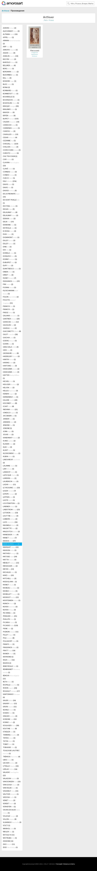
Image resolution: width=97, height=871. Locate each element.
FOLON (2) (11, 297)
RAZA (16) (9, 660)
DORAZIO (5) (10, 256)
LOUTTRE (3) (10, 516)
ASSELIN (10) (10, 56)
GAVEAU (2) (10, 328)
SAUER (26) (9, 700)
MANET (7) (10, 538)
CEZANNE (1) (9, 141)
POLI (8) (8, 638)
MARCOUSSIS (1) (11, 544)
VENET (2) (9, 800)
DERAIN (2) (9, 218)
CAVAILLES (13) (10, 134)
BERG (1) (8, 68)
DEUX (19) (8, 222)
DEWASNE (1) (9, 225)
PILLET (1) (9, 635)
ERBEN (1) (8, 272)
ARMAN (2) (11, 42)
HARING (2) (9, 363)
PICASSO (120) (10, 625)
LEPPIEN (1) (9, 497)
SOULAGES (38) (11, 725)
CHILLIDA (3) (10, 147)
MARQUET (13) (10, 547)
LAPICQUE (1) (11, 475)
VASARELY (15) (10, 791)
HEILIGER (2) (11, 384)
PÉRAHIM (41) (10, 616)
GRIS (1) (7, 350)
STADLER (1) (9, 732)
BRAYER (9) (9, 112)
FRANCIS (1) (9, 306)
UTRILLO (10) (10, 766)
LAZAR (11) (9, 484)
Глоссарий (59, 864)
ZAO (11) (9, 844)
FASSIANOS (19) (11, 281)
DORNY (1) (10, 259)
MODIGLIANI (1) (10, 582)
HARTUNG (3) (10, 366)
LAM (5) (8, 469)
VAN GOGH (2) (11, 785)
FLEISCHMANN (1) (10, 292)
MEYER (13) (8, 569)
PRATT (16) (9, 650)
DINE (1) (7, 247)
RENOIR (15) (11, 677)
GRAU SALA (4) (10, 347)
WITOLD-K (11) (8, 835)
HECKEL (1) (9, 381)
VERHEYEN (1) (9, 807)
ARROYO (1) (10, 50)
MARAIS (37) (9, 541)
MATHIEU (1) (10, 553)
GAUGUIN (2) (9, 325)
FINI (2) (8, 284)
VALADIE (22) (11, 773)
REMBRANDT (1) (11, 670)
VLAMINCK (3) (12, 822)
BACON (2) (9, 59)
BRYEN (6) (9, 115)
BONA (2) (6, 87)
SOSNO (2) (9, 722)
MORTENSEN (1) (11, 600)
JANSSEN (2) (9, 422)
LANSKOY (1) (10, 472)
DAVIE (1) (8, 187)
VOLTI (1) (6, 825)
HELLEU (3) (10, 391)
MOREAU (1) (11, 588)
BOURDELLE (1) (8, 97)
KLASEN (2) (9, 444)
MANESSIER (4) (10, 535)
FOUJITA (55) (9, 301)
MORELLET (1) (11, 594)
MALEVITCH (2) (11, 531)
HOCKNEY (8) (10, 403)
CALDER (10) (11, 122)
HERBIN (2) (10, 394)
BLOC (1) (8, 84)
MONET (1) (9, 585)
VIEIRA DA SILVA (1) (11, 811)
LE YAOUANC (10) (11, 488)
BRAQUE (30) (11, 106)
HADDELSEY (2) (11, 356)
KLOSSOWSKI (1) (11, 453)
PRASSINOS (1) (10, 647)
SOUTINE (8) (10, 728)
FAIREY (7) (9, 278)
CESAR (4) (10, 137)
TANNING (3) (11, 735)
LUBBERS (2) (10, 519)
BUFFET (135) (10, 119)
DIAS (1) (8, 234)
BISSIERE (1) (9, 81)
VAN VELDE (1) (10, 788)
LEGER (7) (9, 491)
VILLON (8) (9, 819)
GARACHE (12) (11, 322)
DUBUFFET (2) (10, 262)
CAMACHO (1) (10, 125)
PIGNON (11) (10, 632)
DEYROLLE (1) (9, 228)
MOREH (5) (10, 591)
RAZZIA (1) (7, 663)
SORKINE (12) (9, 719)
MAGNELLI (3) (10, 525)
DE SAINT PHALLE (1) (11, 201)
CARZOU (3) (9, 131)
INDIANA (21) (10, 409)
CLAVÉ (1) (9, 169)
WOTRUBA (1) (10, 838)
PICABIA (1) (10, 622)
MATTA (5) (9, 560)
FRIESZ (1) (9, 312)
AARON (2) (9, 28)
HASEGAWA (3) (11, 372)
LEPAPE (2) (10, 494)
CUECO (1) (9, 178)
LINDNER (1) (10, 506)
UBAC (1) (8, 760)
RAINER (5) (9, 654)
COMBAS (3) (10, 172)
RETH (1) (8, 682)
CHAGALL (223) (10, 144)
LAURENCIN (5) (10, 481)
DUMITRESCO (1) (12, 269)
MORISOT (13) (11, 597)
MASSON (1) (9, 550)
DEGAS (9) (9, 209)
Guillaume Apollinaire (34, 53)
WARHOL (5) (9, 828)
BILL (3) (7, 78)
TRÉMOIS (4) (11, 757)
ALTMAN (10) (10, 34)
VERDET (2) (9, 803)
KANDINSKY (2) (11, 438)
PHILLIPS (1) (9, 619)
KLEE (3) (7, 447)
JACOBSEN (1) (9, 416)
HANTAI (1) (9, 359)
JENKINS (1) (9, 425)
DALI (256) (9, 181)
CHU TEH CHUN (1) (10, 156)
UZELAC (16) (10, 769)
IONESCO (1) (10, 413)
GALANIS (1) (11, 316)
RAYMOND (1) (8, 657)
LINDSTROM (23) (11, 509)
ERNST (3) (8, 275)
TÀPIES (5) (9, 738)
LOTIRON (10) (10, 513)
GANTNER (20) (11, 319)
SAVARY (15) (10, 703)
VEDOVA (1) (9, 797)
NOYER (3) (10, 607)
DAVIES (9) (10, 191)
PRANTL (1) (8, 644)
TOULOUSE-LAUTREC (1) (11, 751)
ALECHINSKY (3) (11, 31)
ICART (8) (8, 406)
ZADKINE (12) (8, 841)
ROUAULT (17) (11, 691)
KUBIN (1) (9, 456)
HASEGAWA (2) (11, 369)
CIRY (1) (8, 159)
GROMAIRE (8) (11, 353)
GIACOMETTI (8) (12, 331)
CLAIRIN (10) (11, 164)
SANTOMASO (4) (11, 695)
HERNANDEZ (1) (10, 397)
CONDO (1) (9, 175)
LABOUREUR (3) (11, 461)
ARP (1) (7, 47)
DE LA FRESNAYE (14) (11, 195)
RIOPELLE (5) (11, 685)
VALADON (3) (11, 778)
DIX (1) (7, 250)
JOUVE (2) (8, 434)
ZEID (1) (10, 847)
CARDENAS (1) (11, 128)
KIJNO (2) (9, 441)
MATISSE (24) (10, 556)
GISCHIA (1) (9, 337)
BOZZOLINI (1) (11, 103)
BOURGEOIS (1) (11, 100)
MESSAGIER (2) (10, 566)
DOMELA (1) (9, 253)
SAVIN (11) (9, 707)
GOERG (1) (10, 341)
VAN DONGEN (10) (11, 781)
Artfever (5, 11)
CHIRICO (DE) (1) (12, 150)
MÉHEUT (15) (11, 563)
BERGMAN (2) (11, 72)
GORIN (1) (8, 344)
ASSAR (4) (9, 53)
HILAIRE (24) (10, 400)
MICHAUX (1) (10, 572)
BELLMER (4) (9, 65)
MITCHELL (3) (9, 578)
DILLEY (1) (9, 244)
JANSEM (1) (9, 419)
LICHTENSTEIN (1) (11, 503)
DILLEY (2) (9, 240)
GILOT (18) (10, 334)
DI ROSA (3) (9, 231)
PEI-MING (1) (9, 613)
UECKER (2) (10, 763)
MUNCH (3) (9, 603)
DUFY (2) (8, 265)
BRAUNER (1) (10, 109)
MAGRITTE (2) (10, 528)
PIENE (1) (8, 629)
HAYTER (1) (11, 376)
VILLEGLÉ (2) (10, 816)
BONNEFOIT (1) (10, 94)
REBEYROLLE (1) (10, 666)
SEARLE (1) (9, 710)
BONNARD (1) (10, 90)
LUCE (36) (10, 522)
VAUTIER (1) (11, 794)
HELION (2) (8, 387)
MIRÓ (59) (8, 575)
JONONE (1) (7, 428)
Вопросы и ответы (69, 864)
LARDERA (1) (9, 478)
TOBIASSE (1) (10, 747)
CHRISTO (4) (11, 153)
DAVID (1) (8, 184)
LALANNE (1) (10, 466)
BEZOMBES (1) (10, 75)
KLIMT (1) (9, 450)
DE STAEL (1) (10, 206)
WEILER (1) (8, 832)
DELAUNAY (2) (10, 215)
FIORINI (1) (9, 287)
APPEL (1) (8, 37)
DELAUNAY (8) (10, 212)
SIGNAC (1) (8, 713)
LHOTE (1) (9, 500)
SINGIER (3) (10, 716)
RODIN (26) (10, 688)
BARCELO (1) (10, 62)
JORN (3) (8, 431)
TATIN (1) (9, 741)
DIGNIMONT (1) (11, 237)
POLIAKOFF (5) (10, 641)
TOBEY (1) (8, 744)
